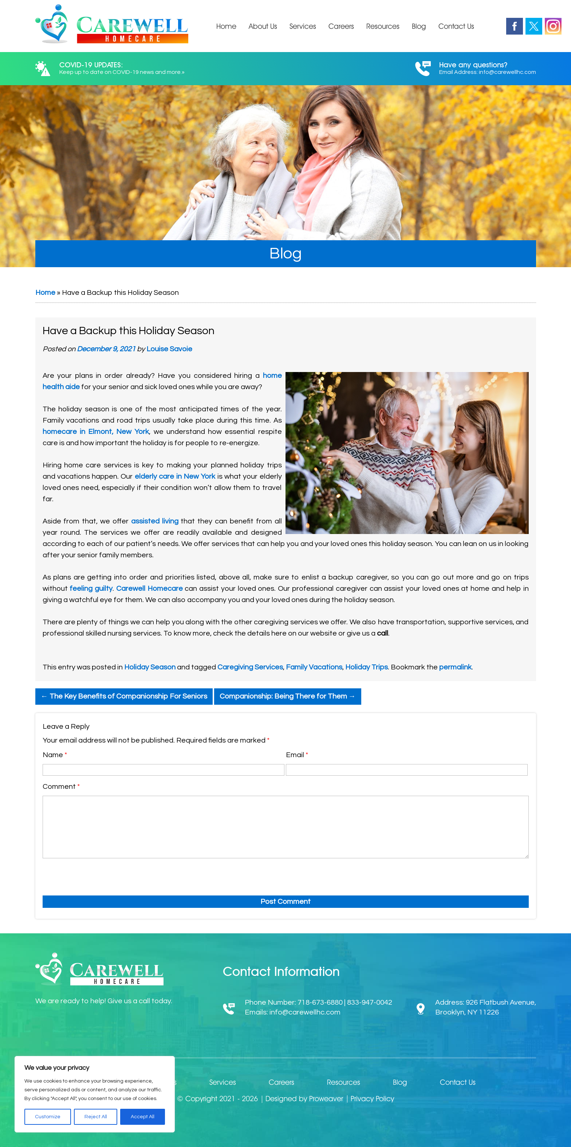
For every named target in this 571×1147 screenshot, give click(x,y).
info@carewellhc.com (507, 72)
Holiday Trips (366, 667)
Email (297, 755)
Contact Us (456, 26)
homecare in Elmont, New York (96, 431)
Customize (47, 1116)
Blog (419, 26)
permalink (455, 667)
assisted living (154, 521)
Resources (382, 26)
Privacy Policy (372, 1098)
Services (303, 26)
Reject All (95, 1116)
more (174, 72)
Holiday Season (150, 667)
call (382, 633)
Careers (341, 26)
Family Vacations (314, 667)
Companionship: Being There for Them (288, 696)
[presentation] (90, 875)
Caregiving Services (250, 667)
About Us (263, 26)
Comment (61, 786)
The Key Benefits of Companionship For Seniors (124, 696)
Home (226, 26)
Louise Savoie (169, 349)
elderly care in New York (175, 476)
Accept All (142, 1116)
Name (55, 755)
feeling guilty (91, 588)
